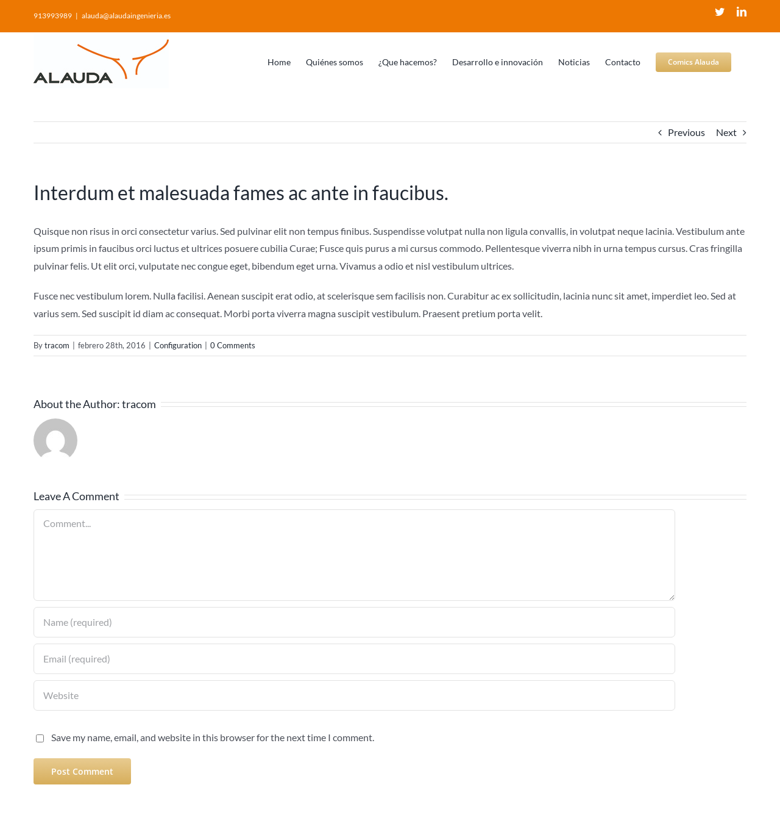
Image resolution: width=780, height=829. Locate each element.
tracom (56, 345)
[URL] (354, 695)
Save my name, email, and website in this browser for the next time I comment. (212, 737)
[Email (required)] (354, 659)
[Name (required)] (354, 622)
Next (726, 132)
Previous (686, 132)
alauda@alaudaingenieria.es (126, 15)
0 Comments (232, 345)
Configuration (178, 345)
